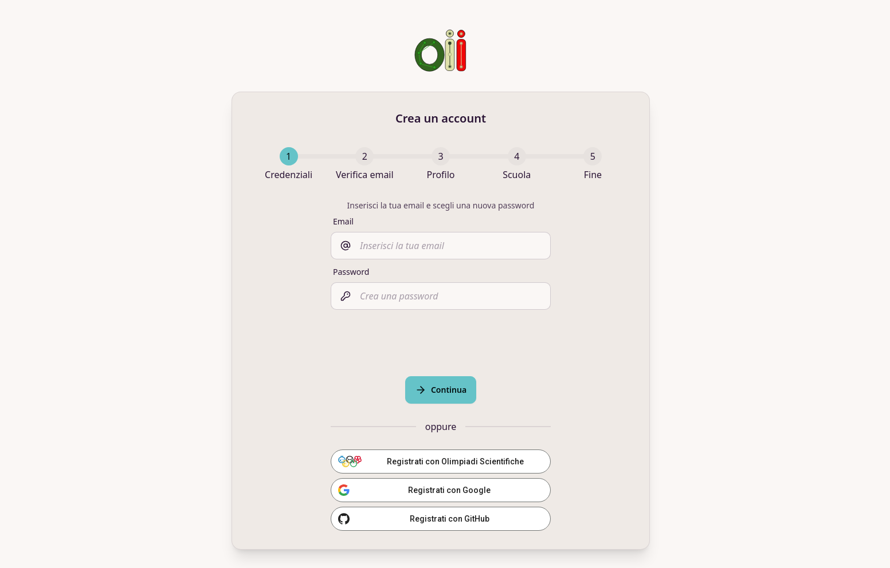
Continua (440, 390)
